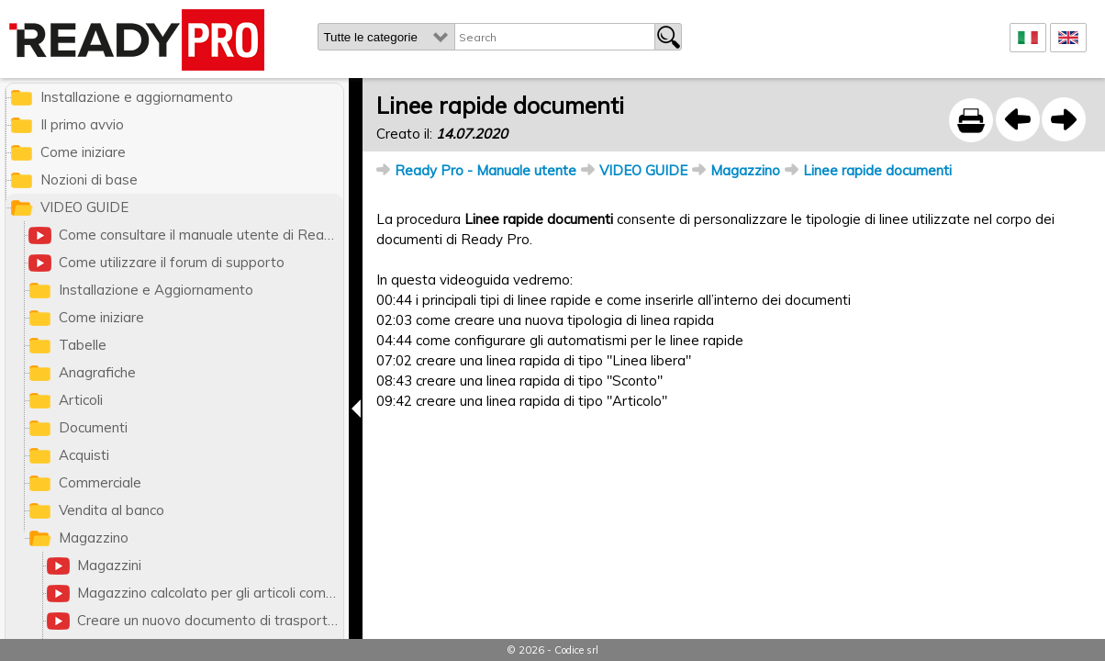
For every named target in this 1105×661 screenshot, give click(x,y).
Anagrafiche (97, 372)
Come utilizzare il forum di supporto (172, 262)
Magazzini (109, 565)
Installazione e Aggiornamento (156, 289)
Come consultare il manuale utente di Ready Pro (201, 234)
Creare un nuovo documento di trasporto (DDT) (210, 620)
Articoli (81, 400)
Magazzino (745, 170)
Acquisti (84, 455)
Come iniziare (83, 152)
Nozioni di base (89, 179)
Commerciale (100, 482)
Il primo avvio (82, 124)
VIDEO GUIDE (643, 170)
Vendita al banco (111, 510)
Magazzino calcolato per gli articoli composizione (210, 592)
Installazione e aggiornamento (136, 97)
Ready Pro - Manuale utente (485, 170)
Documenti (93, 427)
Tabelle (82, 344)
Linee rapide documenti (877, 170)
